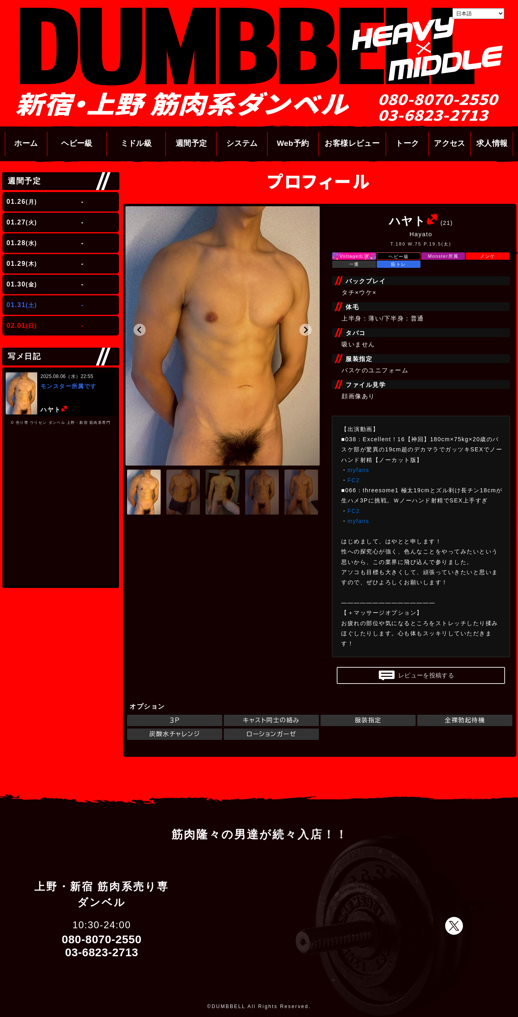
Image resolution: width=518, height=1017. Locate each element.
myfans (358, 470)
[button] (140, 330)
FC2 (354, 480)
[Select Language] (478, 13)
